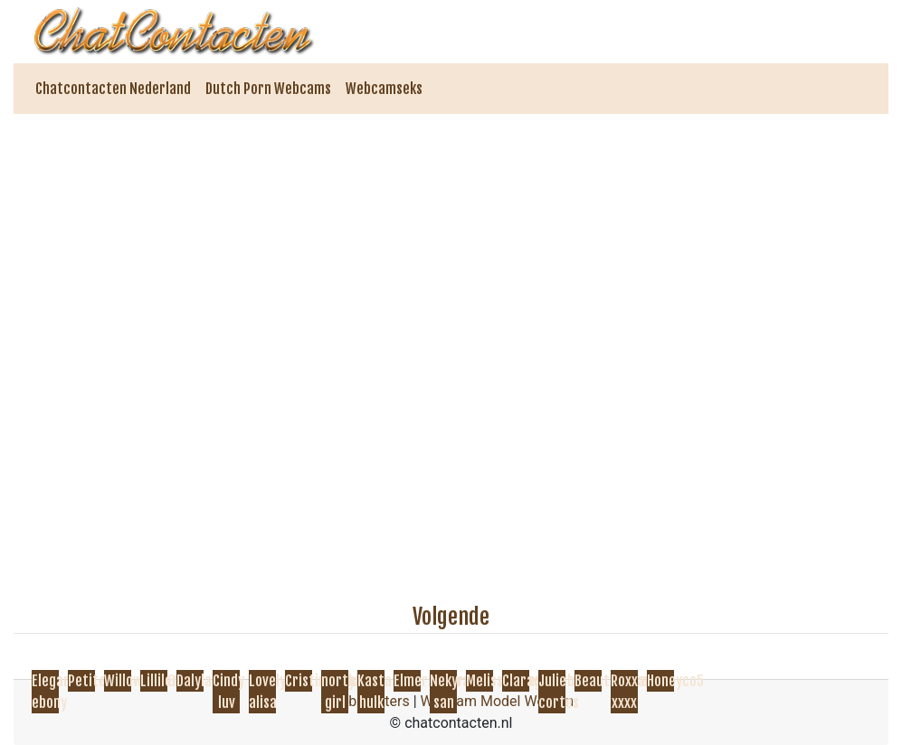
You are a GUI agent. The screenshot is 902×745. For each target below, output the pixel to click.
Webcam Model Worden (497, 701)
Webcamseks (384, 89)
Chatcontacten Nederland (113, 89)
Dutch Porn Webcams (268, 89)
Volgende (451, 616)
